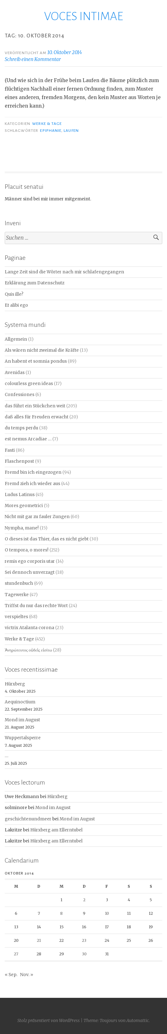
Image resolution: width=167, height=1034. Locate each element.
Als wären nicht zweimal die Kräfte (42, 350)
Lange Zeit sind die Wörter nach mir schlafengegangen (64, 272)
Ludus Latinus (20, 494)
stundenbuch (19, 583)
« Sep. (11, 974)
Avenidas (15, 372)
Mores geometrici (24, 505)
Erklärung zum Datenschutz (34, 283)
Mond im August (22, 720)
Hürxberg (15, 684)
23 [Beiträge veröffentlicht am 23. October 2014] (84, 940)
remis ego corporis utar (30, 561)
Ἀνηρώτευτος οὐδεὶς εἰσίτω (28, 650)
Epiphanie (50, 130)
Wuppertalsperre (23, 738)
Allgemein (16, 339)
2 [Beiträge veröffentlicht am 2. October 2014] (84, 899)
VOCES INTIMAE (83, 16)
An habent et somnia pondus (36, 361)
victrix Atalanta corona (29, 627)
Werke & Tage (47, 123)
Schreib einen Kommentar (33, 59)
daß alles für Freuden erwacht (36, 417)
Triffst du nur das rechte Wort (36, 605)
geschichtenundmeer (28, 819)
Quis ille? (14, 294)
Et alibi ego (16, 305)
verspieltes (16, 616)
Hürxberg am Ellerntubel (56, 830)
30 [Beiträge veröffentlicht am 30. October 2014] (84, 954)
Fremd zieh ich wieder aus (32, 483)
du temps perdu (21, 428)
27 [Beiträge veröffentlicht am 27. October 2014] (16, 954)
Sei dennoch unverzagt (30, 572)
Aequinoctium (20, 702)
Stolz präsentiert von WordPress (48, 1020)
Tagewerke (17, 594)
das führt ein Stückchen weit (35, 406)
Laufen (71, 130)
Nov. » (26, 974)
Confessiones (19, 394)
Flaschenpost (19, 461)
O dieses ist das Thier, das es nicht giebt (47, 539)
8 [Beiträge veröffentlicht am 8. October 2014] (61, 913)
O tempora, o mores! (27, 550)
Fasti (10, 450)
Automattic (137, 1020)
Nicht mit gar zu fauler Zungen (37, 516)
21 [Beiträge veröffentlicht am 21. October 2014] (39, 940)
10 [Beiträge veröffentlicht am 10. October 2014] (107, 913)
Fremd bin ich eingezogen (33, 472)
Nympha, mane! (22, 528)
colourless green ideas (29, 383)
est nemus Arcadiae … (28, 439)
